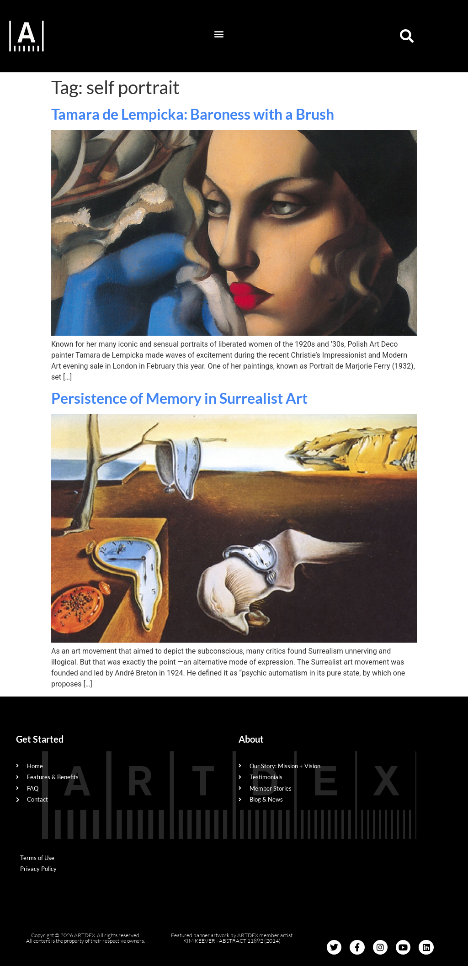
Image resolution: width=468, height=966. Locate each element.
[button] (218, 33)
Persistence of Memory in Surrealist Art (179, 398)
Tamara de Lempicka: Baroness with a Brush (192, 114)
